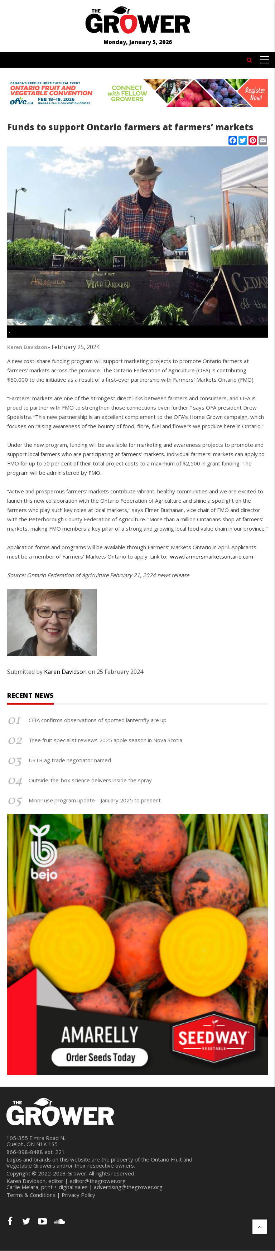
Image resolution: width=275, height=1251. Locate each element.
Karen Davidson (27, 347)
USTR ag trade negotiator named (70, 760)
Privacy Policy (78, 1194)
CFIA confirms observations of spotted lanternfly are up (98, 720)
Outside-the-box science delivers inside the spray (90, 780)
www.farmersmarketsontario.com (211, 556)
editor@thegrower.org (97, 1180)
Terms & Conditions (31, 1194)
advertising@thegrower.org (128, 1186)
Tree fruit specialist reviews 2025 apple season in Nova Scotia (105, 740)
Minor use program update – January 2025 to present (95, 800)
